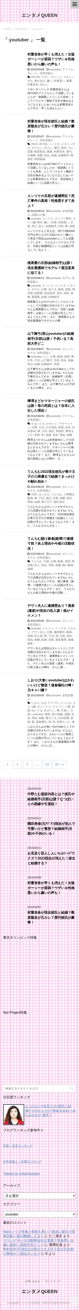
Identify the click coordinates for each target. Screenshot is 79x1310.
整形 (47, 714)
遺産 (30, 643)
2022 (34, 494)
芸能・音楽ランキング (18, 1145)
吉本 (68, 427)
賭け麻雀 (67, 565)
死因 (37, 434)
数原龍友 (39, 151)
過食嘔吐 (41, 721)
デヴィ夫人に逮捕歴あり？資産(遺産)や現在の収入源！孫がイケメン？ (51, 610)
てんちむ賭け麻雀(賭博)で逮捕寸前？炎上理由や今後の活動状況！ (51, 543)
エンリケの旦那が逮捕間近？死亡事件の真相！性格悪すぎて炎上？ (51, 201)
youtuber (55, 69)
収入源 (38, 635)
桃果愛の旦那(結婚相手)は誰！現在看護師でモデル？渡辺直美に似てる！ (51, 268)
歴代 (69, 151)
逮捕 (72, 226)
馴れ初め (59, 501)
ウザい (45, 77)
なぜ (43, 702)
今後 (46, 561)
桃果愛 (38, 293)
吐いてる (37, 710)
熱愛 (40, 155)
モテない (37, 147)
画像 (70, 360)
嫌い (49, 80)
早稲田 (60, 431)
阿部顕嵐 (39, 159)
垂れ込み (39, 80)
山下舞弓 (46, 360)
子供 (37, 360)
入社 (41, 427)
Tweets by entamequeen (21, 1173)
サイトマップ (52, 1281)
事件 (40, 222)
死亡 (34, 226)
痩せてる (51, 718)
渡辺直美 (49, 293)
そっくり (47, 285)
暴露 (69, 80)
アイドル (67, 69)
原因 (68, 289)
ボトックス (44, 706)
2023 (34, 144)
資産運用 (60, 639)
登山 (30, 364)
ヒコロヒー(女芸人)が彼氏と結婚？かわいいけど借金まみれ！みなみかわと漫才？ (50, 1110)
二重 (67, 706)
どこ (46, 356)
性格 (54, 222)
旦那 (30, 293)
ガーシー (56, 77)
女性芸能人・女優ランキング (22, 1161)
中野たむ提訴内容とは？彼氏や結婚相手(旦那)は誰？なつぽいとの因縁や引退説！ (51, 799)
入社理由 (51, 427)
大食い (65, 710)
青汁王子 (46, 501)
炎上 (41, 226)
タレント (32, 73)
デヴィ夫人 (38, 632)
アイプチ (53, 702)
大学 (30, 360)
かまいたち (38, 423)
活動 (30, 565)
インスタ (54, 144)
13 (47, 764)
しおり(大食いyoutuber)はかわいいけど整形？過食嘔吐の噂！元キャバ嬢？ (51, 685)
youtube (36, 218)
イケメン (47, 628)
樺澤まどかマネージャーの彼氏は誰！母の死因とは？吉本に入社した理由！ (51, 406)
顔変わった (64, 721)
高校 (56, 364)
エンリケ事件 (63, 218)
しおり (35, 702)
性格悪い (59, 80)
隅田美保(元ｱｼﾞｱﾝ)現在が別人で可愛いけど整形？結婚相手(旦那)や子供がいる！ (51, 828)
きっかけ (44, 494)
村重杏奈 (32, 84)
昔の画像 (57, 714)
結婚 (54, 155)
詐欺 (61, 226)
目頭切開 (63, 718)
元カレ (48, 147)
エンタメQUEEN (39, 15)
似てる (52, 289)
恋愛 (30, 151)
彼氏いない (68, 147)
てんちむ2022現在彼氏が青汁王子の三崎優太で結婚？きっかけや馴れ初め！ (51, 476)
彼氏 (56, 147)
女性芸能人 (47, 73)
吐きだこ (49, 710)
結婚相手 (63, 155)
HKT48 (35, 77)
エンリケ (47, 218)
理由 (66, 293)
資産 (51, 639)
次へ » (59, 764)
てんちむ (56, 494)
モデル (66, 278)
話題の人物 (38, 214)
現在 (47, 155)
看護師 (36, 296)
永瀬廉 (31, 155)
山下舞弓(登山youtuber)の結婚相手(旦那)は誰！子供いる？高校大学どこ (50, 338)
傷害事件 (59, 632)
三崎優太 (69, 494)
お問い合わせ (32, 1281)
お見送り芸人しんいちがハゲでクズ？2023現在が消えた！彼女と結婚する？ (51, 858)
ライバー (57, 706)
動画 (61, 289)
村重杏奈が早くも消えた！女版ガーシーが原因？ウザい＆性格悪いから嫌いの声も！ (51, 59)
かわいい (51, 423)
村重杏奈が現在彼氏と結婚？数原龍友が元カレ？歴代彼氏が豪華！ (51, 126)
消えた (44, 84)
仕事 (44, 289)
